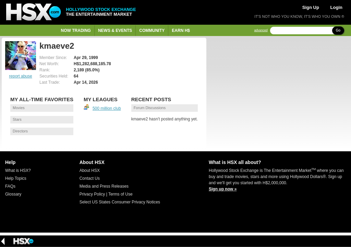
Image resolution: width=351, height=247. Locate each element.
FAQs (10, 186)
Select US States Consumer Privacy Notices (120, 202)
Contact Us (90, 178)
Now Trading (76, 30)
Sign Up (310, 7)
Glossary (13, 194)
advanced (261, 30)
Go (338, 30)
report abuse (20, 76)
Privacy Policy (92, 194)
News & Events (115, 30)
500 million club (107, 108)
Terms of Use (120, 194)
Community (152, 30)
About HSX (90, 170)
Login (336, 7)
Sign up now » (223, 189)
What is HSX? (18, 170)
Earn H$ (181, 30)
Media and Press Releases (104, 186)
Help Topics (15, 178)
